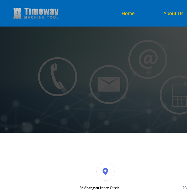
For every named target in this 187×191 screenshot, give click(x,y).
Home (128, 13)
